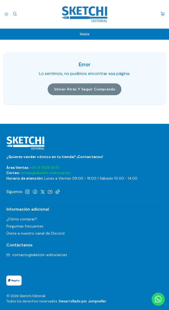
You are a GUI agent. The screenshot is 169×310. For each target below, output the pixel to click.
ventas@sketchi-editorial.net (46, 173)
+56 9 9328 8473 (44, 167)
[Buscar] (14, 14)
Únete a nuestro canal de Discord (35, 233)
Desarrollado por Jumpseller (82, 301)
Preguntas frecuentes (24, 226)
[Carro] (163, 14)
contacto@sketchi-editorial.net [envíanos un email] (36, 254)
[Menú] (6, 14)
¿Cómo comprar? (21, 219)
